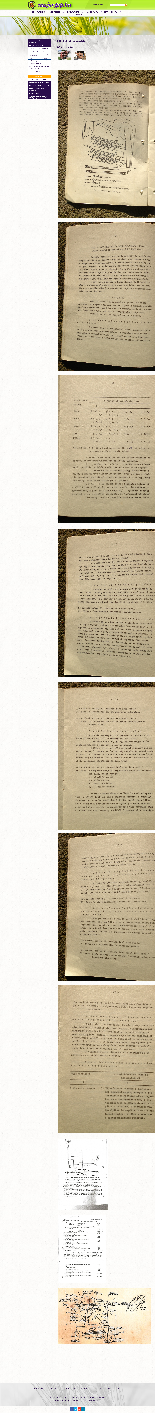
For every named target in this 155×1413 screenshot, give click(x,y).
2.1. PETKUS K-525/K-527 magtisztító (38, 48)
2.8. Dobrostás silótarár (35, 71)
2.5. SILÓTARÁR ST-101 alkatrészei (38, 58)
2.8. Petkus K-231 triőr (35, 69)
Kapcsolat (77, 14)
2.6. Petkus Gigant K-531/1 (36, 63)
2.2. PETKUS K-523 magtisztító (37, 51)
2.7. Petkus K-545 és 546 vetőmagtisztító (40, 66)
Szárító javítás (92, 12)
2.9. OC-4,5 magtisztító (35, 74)
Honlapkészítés (95, 1400)
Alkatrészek (55, 12)
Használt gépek (73, 12)
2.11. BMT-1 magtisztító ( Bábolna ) (38, 79)
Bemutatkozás (38, 12)
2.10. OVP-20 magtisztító (35, 76)
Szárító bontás (111, 12)
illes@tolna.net (100, 1397)
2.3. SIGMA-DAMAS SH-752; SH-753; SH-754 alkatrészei (39, 54)
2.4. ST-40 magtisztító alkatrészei (38, 61)
